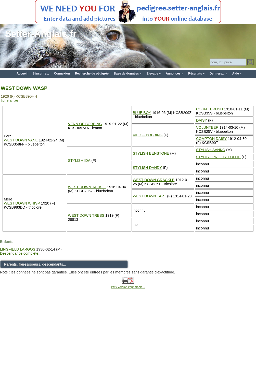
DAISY (201, 120)
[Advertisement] (128, 339)
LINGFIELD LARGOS (17, 249)
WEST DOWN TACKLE (87, 187)
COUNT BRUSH (209, 109)
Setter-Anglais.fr (40, 34)
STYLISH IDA (79, 160)
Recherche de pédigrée (92, 73)
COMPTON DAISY (211, 139)
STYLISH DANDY (147, 168)
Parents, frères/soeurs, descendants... (35, 264)
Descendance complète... (20, 253)
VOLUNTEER (207, 127)
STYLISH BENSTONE (151, 153)
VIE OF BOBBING (148, 135)
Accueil (22, 73)
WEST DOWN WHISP (22, 203)
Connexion (62, 73)
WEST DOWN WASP (24, 88)
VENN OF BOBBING (85, 124)
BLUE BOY (142, 113)
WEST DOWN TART (149, 196)
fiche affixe (9, 100)
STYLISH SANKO (210, 150)
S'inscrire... (41, 73)
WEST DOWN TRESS (86, 215)
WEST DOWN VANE (21, 140)
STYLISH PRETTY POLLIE (218, 157)
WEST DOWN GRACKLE (154, 180)
